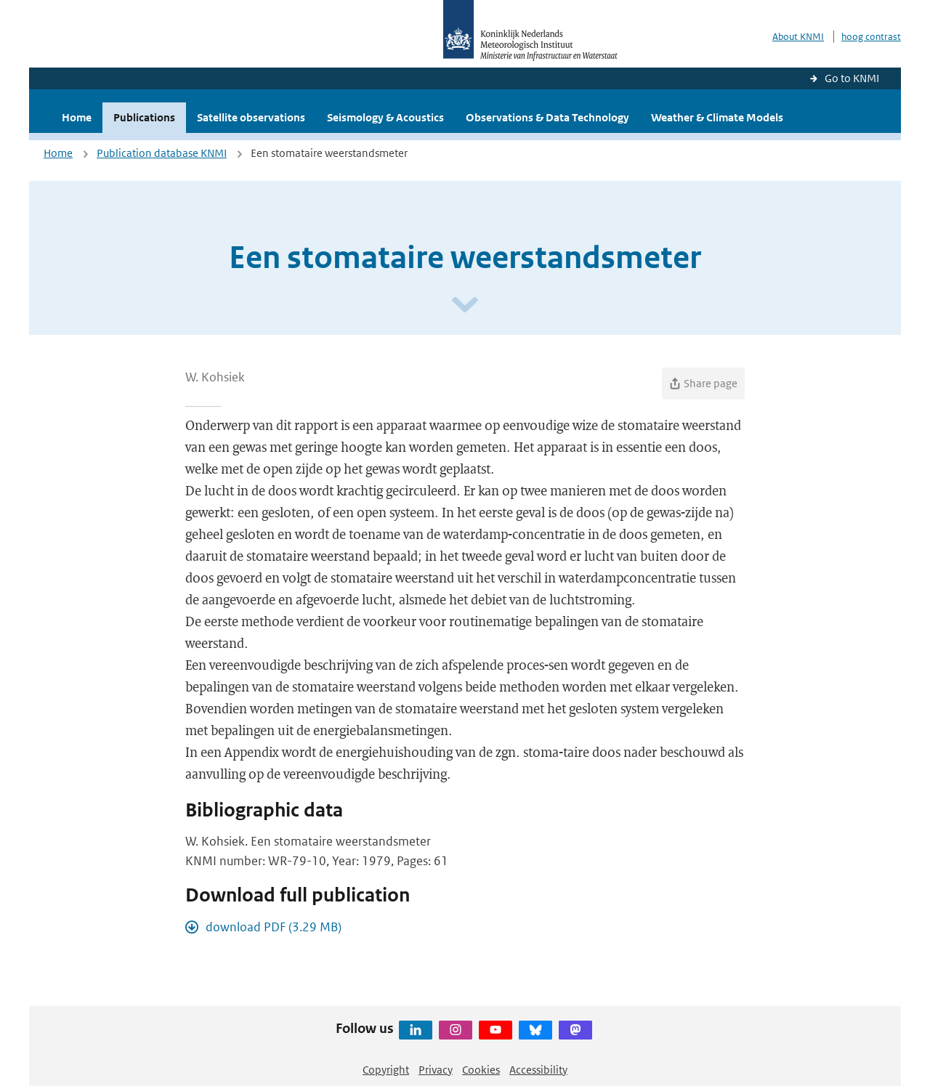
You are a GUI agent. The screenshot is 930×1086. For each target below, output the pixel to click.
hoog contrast (871, 37)
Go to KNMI (852, 78)
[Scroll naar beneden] (465, 305)
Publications (144, 117)
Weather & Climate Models (717, 117)
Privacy (435, 1070)
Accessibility (538, 1070)
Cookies (481, 1070)
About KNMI (798, 37)
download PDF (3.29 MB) (273, 927)
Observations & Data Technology (547, 117)
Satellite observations (251, 117)
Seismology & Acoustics (385, 117)
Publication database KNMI (162, 153)
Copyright (386, 1070)
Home (77, 117)
